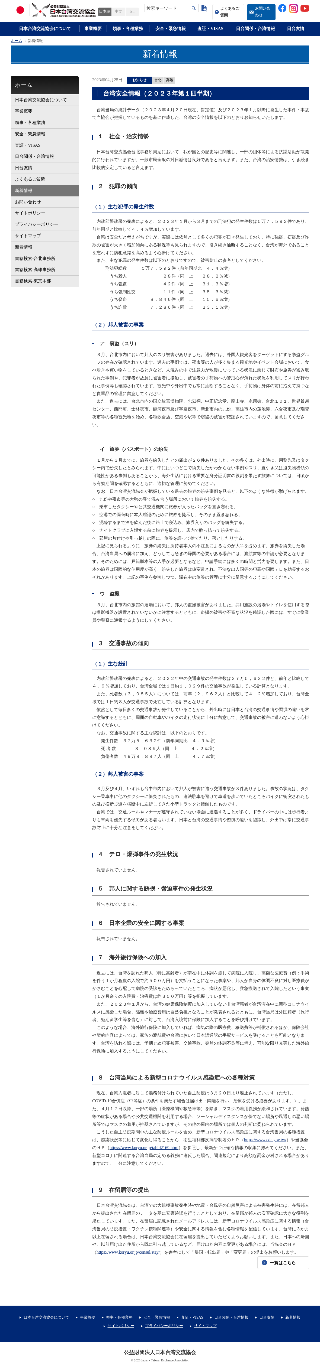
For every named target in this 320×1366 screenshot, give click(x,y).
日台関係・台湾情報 (255, 28)
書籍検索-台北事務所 (35, 258)
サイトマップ (28, 235)
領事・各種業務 (128, 28)
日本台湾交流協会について (45, 28)
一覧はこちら (283, 1262)
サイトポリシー (30, 213)
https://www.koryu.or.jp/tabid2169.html (144, 1147)
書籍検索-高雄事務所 (35, 269)
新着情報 (23, 190)
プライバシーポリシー (36, 224)
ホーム (16, 41)
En (132, 11)
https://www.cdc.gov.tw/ (265, 1139)
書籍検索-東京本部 (33, 281)
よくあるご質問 (229, 11)
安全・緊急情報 (170, 28)
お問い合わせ (262, 11)
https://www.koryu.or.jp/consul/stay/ (128, 1252)
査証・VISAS (210, 28)
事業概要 (93, 28)
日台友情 (295, 28)
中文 (118, 11)
